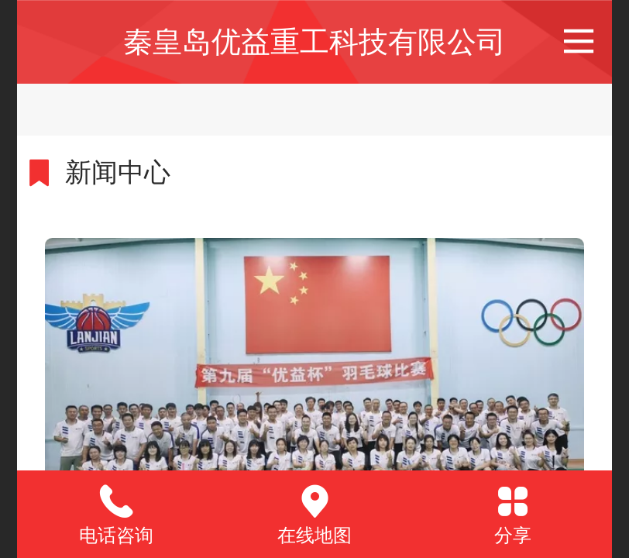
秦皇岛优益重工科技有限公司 (314, 41)
